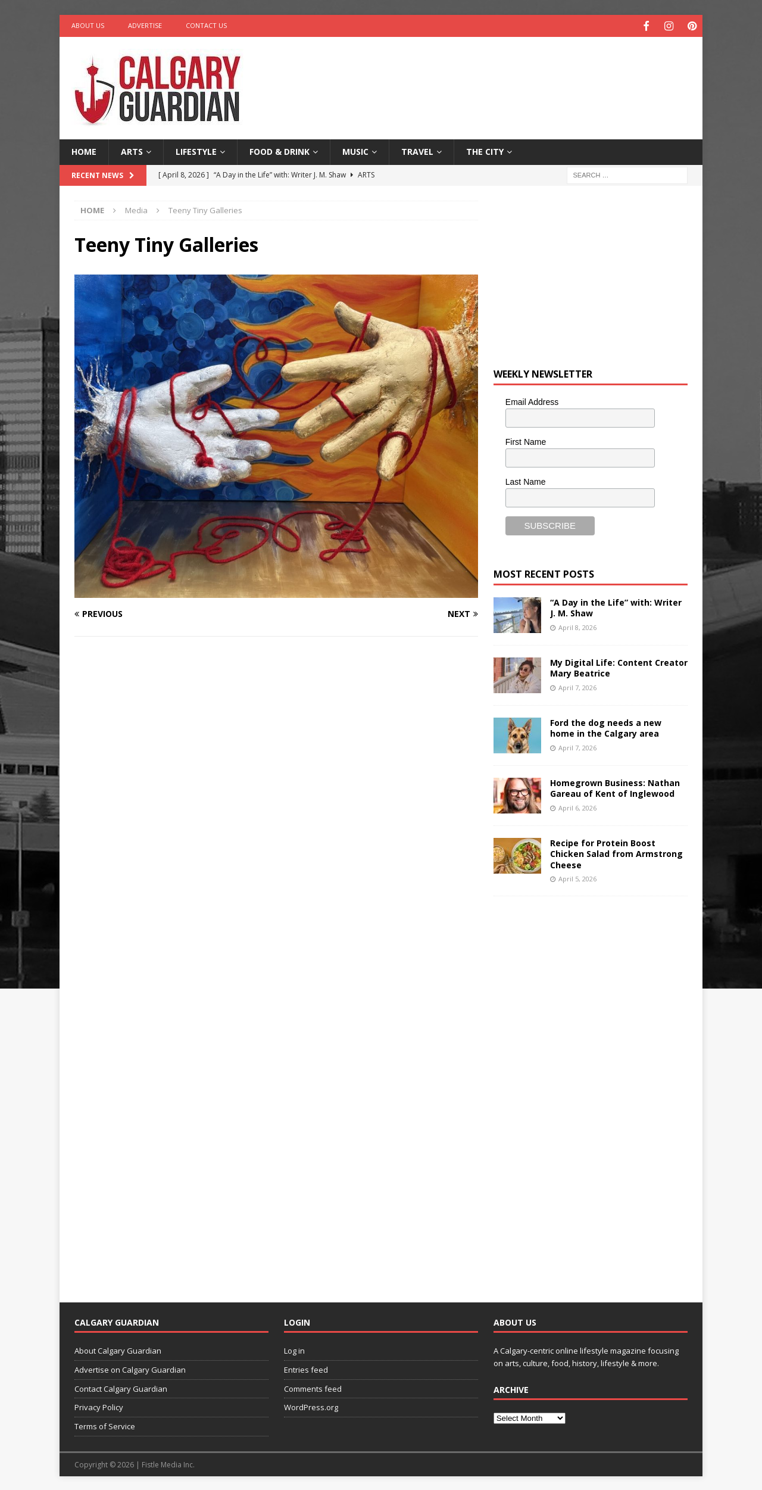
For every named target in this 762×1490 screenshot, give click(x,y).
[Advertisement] (496, 74)
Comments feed (313, 1387)
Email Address (531, 401)
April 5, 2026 (577, 876)
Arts (132, 150)
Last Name (525, 480)
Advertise (145, 25)
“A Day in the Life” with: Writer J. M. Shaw (616, 607)
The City (485, 150)
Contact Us (206, 25)
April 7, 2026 (577, 685)
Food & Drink (279, 150)
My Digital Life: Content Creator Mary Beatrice (619, 667)
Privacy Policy (98, 1406)
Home (83, 150)
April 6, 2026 (577, 806)
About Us (87, 25)
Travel (417, 150)
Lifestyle (196, 150)
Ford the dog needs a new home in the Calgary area (605, 727)
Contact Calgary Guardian (120, 1387)
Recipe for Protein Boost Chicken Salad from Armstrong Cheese (616, 852)
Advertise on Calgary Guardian (130, 1368)
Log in (294, 1349)
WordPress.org (311, 1406)
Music (355, 150)
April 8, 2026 (577, 625)
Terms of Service (104, 1425)
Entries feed (306, 1368)
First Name (525, 440)
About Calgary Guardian (117, 1349)
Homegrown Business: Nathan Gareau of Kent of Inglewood (615, 787)
